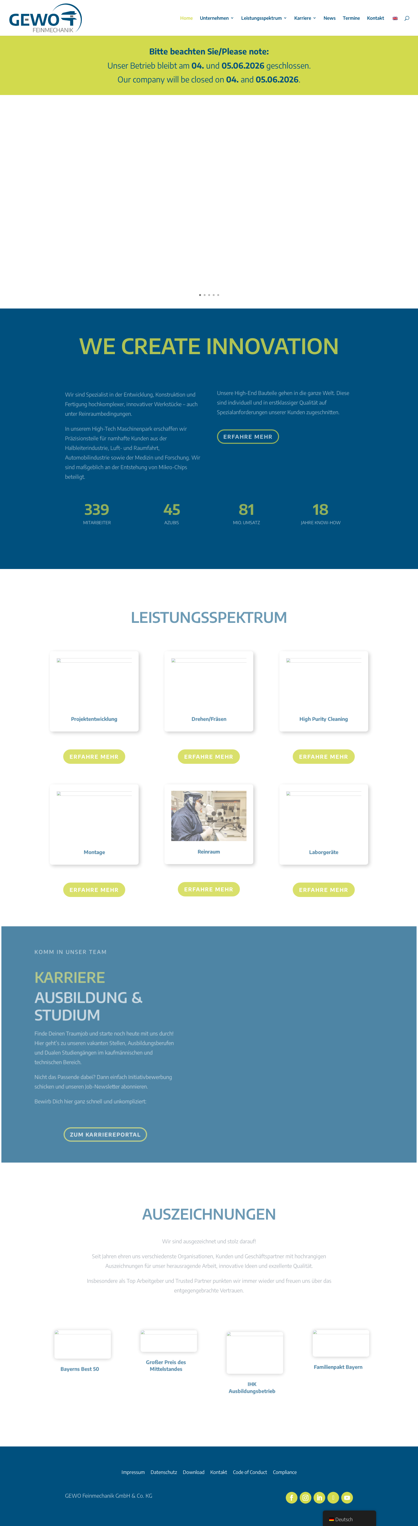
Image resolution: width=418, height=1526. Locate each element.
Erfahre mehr (94, 756)
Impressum (133, 1472)
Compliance (285, 1472)
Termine (351, 18)
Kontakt (375, 18)
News (330, 18)
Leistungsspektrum (261, 18)
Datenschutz (164, 1472)
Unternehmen (214, 18)
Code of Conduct (250, 1472)
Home (186, 18)
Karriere (302, 18)
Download (193, 1472)
